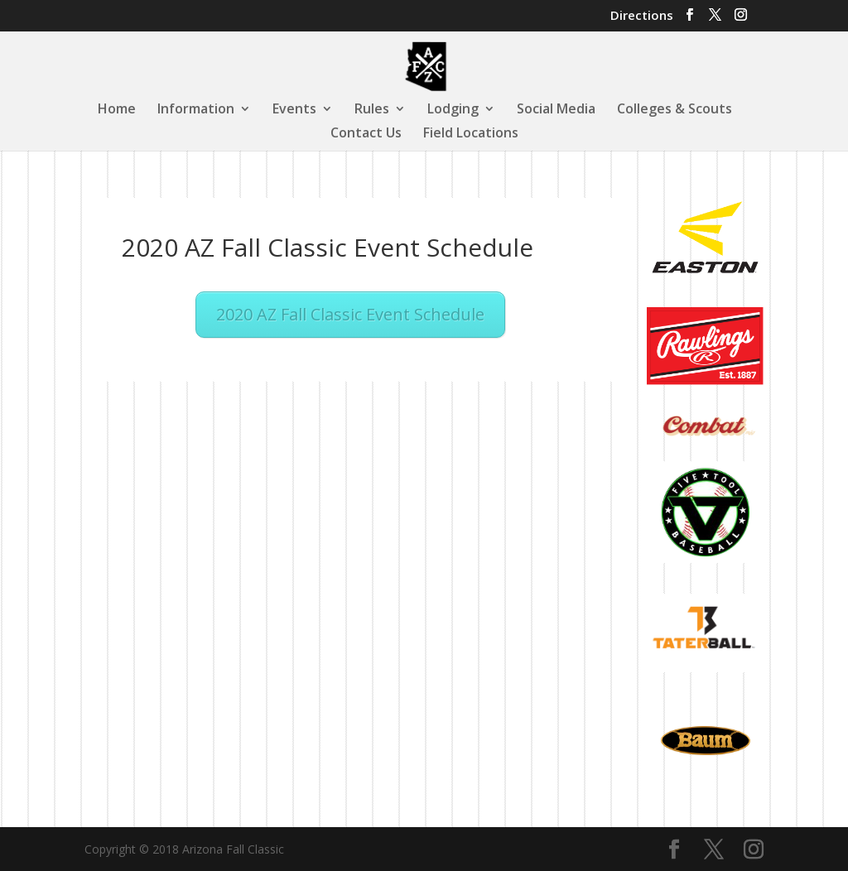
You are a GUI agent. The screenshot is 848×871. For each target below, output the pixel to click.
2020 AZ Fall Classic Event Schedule (350, 314)
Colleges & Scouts (674, 110)
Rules (371, 110)
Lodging (453, 110)
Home (117, 110)
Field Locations (470, 134)
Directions (641, 16)
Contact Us (366, 134)
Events (294, 110)
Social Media (556, 110)
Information (195, 110)
